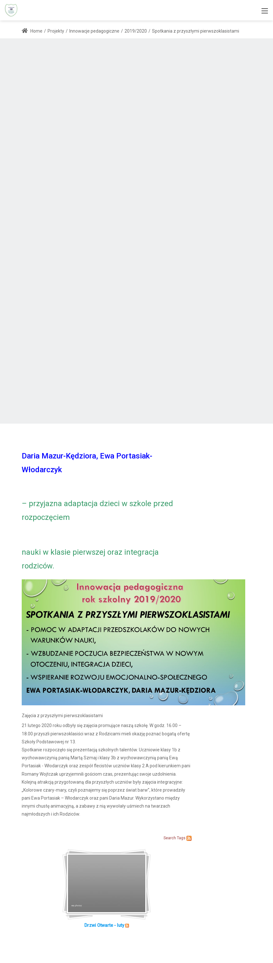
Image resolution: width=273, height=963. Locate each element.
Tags (181, 838)
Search (169, 838)
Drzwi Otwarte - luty (104, 925)
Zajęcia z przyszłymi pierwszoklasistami (62, 715)
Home (32, 31)
